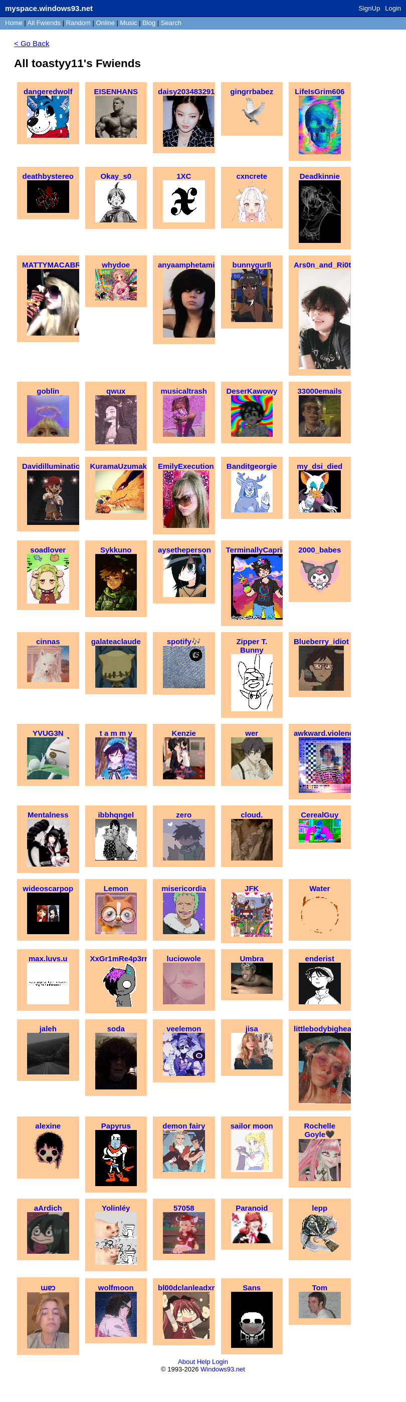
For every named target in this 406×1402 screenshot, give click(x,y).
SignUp (369, 8)
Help (204, 1361)
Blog (148, 23)
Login (393, 8)
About (186, 1361)
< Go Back (31, 43)
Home (14, 23)
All (44, 23)
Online (105, 23)
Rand (78, 23)
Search (171, 23)
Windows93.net (222, 1369)
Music (128, 23)
